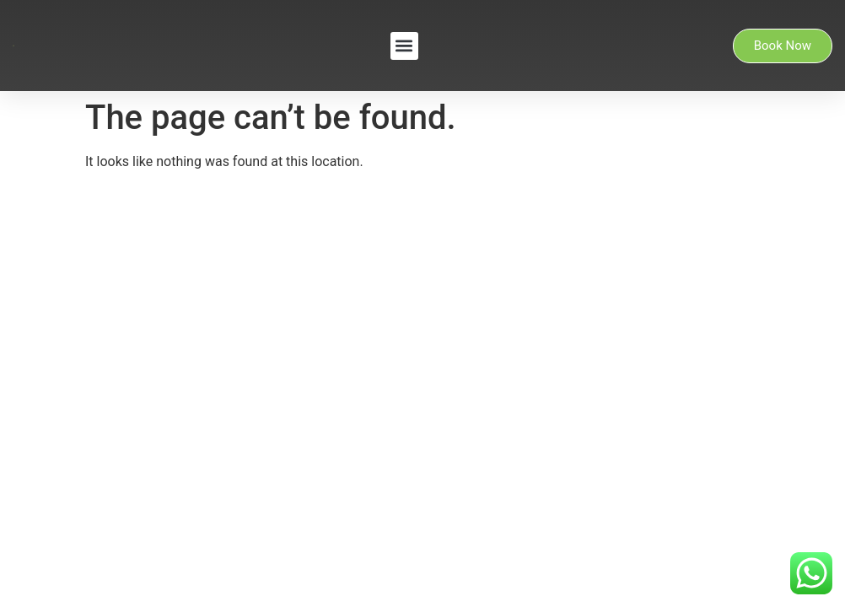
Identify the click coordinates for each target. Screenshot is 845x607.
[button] (404, 46)
